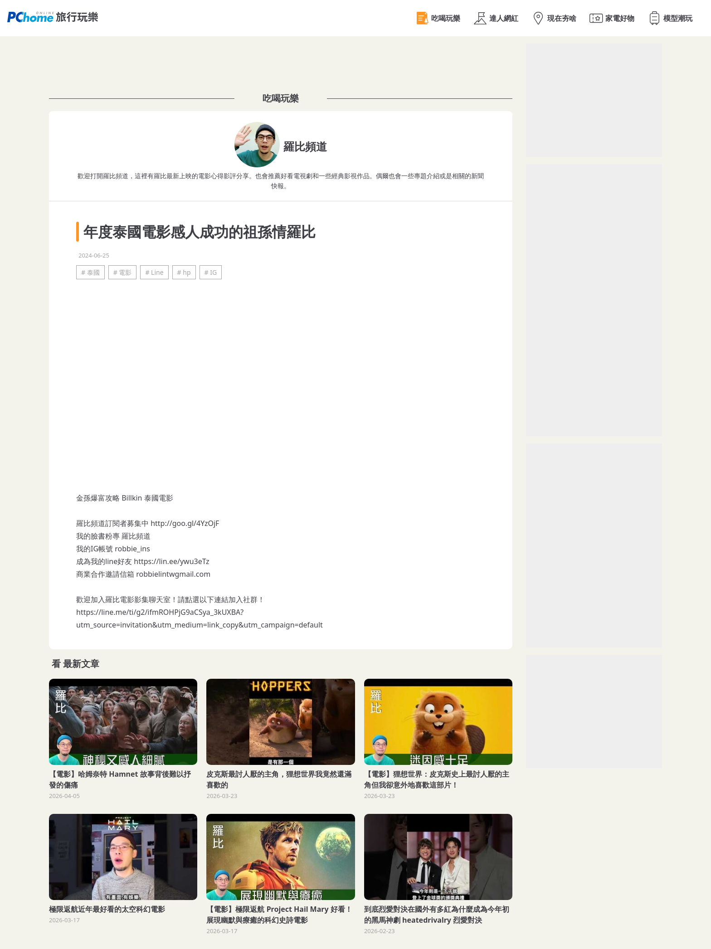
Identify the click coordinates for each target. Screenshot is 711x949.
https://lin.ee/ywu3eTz (171, 561)
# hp (184, 272)
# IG (211, 272)
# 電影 (122, 272)
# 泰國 (90, 272)
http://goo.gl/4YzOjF (185, 523)
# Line (154, 272)
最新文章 (81, 663)
